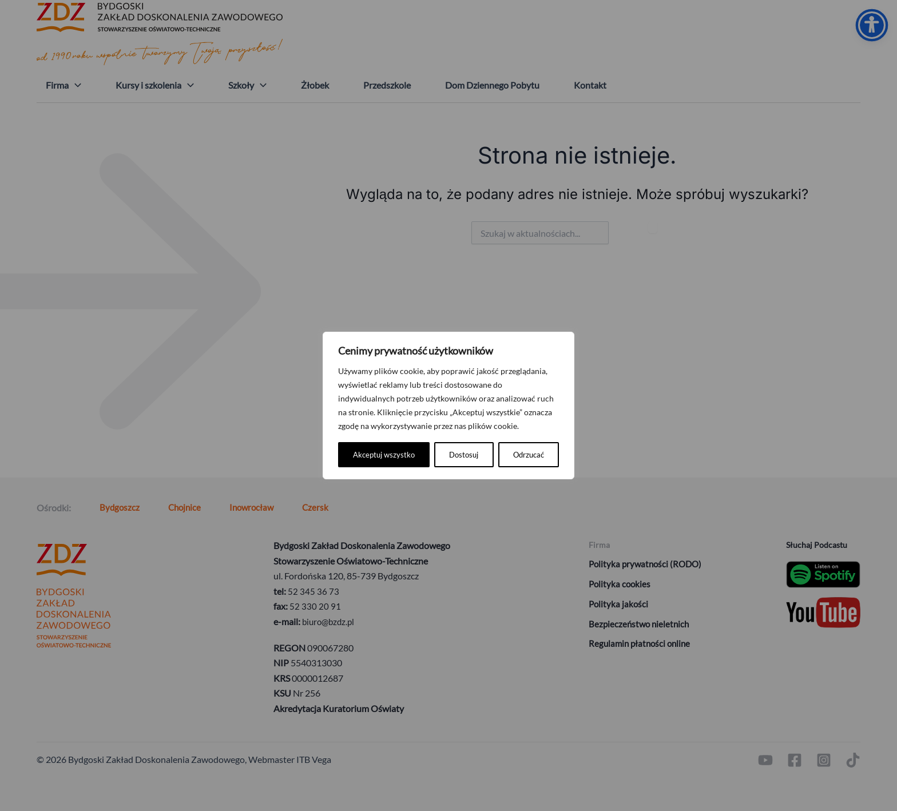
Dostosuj (367, 454)
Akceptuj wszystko (513, 454)
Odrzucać (431, 454)
